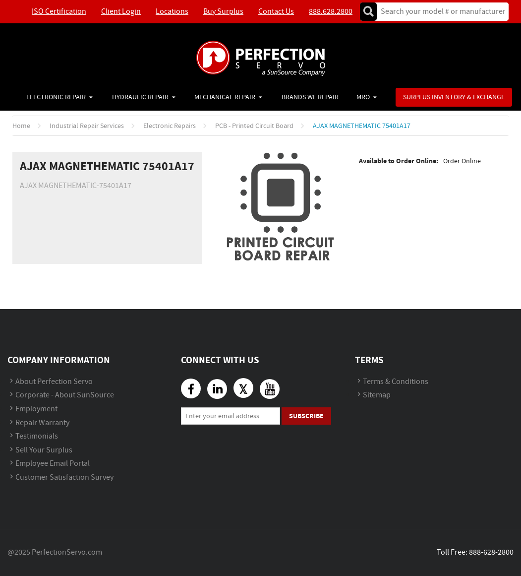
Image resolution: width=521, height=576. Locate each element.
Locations (172, 11)
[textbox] (439, 11)
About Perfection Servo (54, 382)
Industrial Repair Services (87, 126)
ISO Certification (59, 11)
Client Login (121, 11)
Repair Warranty (42, 423)
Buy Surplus (223, 11)
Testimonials (36, 436)
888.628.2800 (330, 11)
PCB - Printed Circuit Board (254, 126)
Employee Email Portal (52, 463)
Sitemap (377, 395)
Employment (36, 409)
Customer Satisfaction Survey (64, 477)
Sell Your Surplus (43, 450)
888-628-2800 (491, 552)
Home (21, 126)
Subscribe (306, 416)
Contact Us (276, 11)
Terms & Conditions (395, 382)
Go (368, 11)
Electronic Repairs (169, 126)
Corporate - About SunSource (64, 395)
